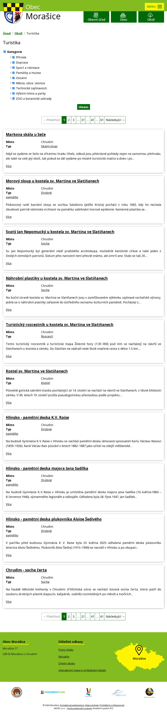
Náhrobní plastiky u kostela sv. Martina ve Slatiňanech (57, 278)
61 (102, 120)
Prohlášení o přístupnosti (112, 705)
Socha (45, 244)
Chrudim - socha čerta (26, 570)
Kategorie (14, 52)
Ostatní (21, 79)
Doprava (22, 63)
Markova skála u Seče (26, 135)
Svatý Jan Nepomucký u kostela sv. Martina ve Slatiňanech (60, 232)
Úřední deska (66, 664)
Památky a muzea (28, 73)
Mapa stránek (92, 705)
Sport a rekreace (27, 68)
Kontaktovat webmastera (72, 705)
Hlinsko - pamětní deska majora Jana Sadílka (47, 469)
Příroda (21, 58)
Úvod (7, 34)
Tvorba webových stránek (79, 709)
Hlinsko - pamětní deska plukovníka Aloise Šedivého (54, 519)
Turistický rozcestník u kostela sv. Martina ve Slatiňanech (59, 325)
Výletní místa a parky (31, 94)
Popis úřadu (65, 650)
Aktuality (63, 657)
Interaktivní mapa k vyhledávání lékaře (82, 671)
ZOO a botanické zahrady (34, 99)
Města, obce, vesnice (30, 84)
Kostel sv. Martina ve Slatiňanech (37, 371)
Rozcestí (47, 337)
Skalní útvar (49, 147)
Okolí (151, 20)
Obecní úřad (96, 20)
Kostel (45, 383)
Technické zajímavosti (31, 89)
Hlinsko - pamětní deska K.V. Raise (37, 418)
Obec (123, 20)
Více (9, 167)
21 (83, 120)
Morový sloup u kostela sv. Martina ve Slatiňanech (52, 181)
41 (92, 120)
